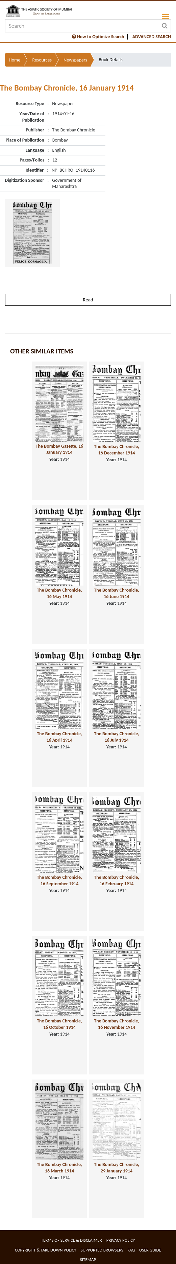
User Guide (150, 1250)
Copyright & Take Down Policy (45, 1250)
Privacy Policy (120, 1240)
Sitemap (88, 1259)
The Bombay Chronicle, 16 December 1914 (116, 450)
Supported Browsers (102, 1250)
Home (14, 60)
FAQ (131, 1250)
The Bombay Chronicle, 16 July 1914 (116, 737)
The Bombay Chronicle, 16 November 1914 (116, 1024)
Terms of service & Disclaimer (71, 1240)
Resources (42, 60)
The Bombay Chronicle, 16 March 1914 (59, 1168)
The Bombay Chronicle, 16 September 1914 (59, 880)
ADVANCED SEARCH (151, 37)
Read (88, 300)
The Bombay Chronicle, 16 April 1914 (59, 737)
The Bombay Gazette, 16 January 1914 (59, 449)
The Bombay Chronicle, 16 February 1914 (116, 880)
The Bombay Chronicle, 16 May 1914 (59, 593)
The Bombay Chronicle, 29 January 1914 (116, 1168)
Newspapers (75, 60)
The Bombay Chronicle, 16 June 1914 (116, 593)
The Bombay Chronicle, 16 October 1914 (59, 1024)
